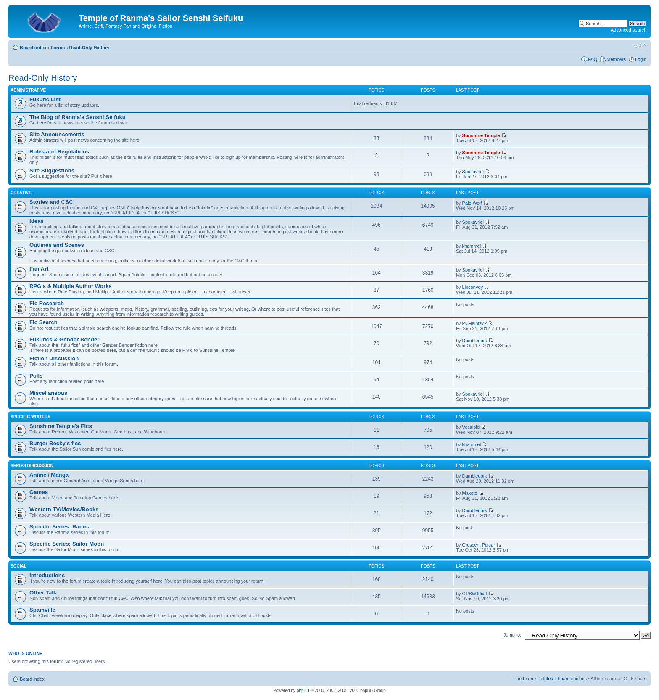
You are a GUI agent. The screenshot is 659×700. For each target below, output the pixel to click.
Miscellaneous (48, 393)
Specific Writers (30, 417)
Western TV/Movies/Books (64, 509)
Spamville (42, 610)
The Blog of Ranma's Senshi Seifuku (77, 117)
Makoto (469, 493)
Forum (57, 47)
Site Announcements (56, 134)
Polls (36, 375)
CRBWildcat (474, 593)
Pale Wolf (472, 203)
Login (640, 59)
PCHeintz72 (474, 323)
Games (38, 492)
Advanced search (628, 29)
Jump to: (512, 634)
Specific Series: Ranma (60, 526)
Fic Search (43, 322)
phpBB (303, 690)
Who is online (25, 653)
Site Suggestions (51, 170)
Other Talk (42, 592)
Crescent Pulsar (478, 544)
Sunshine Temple (481, 135)
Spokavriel (473, 171)
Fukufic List (45, 99)
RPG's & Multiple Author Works (70, 286)
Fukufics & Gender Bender (64, 339)
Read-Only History (89, 47)
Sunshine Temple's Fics (60, 426)
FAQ (592, 59)
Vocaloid (471, 427)
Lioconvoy (472, 287)
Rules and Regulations (59, 151)
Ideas (36, 221)
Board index (33, 47)
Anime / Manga (49, 475)
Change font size (640, 46)
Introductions (47, 575)
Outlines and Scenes (56, 245)
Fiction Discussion (54, 358)
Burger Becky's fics (55, 443)
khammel (471, 245)
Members (616, 59)
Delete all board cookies (562, 678)
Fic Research (46, 303)
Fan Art (39, 269)
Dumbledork (474, 340)
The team (523, 678)
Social (18, 566)
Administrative (28, 90)
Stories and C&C (51, 202)
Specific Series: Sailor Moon (66, 544)
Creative (21, 192)
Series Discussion (32, 465)
